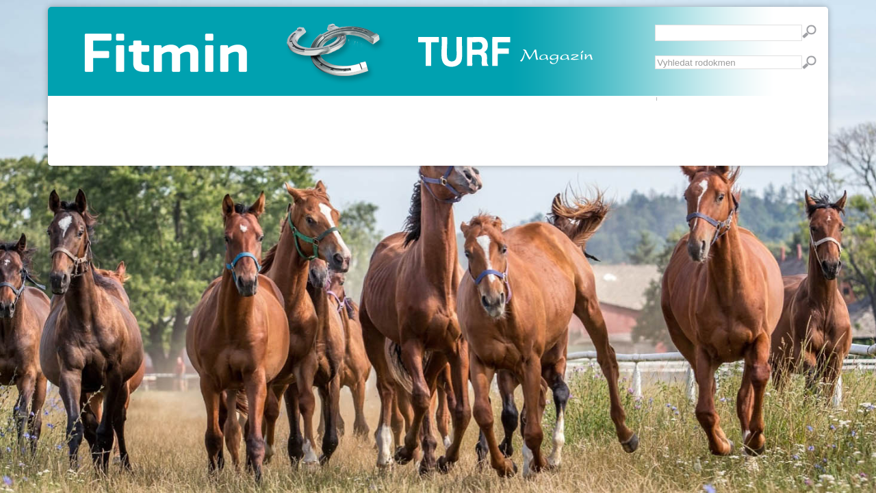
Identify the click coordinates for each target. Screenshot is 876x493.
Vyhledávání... (655, 55)
